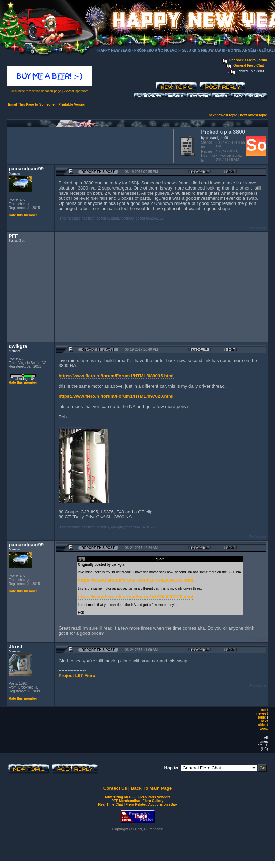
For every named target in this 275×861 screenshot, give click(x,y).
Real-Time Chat (110, 804)
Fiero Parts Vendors (154, 797)
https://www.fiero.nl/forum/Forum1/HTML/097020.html (116, 396)
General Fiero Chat (248, 65)
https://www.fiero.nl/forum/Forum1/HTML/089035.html (116, 375)
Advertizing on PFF (120, 797)
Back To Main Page (151, 788)
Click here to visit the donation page (36, 91)
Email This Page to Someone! (32, 104)
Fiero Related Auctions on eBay (151, 804)
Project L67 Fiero (77, 675)
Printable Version (72, 104)
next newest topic (223, 115)
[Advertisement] (89, 145)
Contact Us (115, 788)
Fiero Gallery (152, 801)
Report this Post (98, 172)
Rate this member (23, 215)
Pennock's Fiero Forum (248, 60)
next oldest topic (253, 115)
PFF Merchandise (125, 801)
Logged (260, 228)
